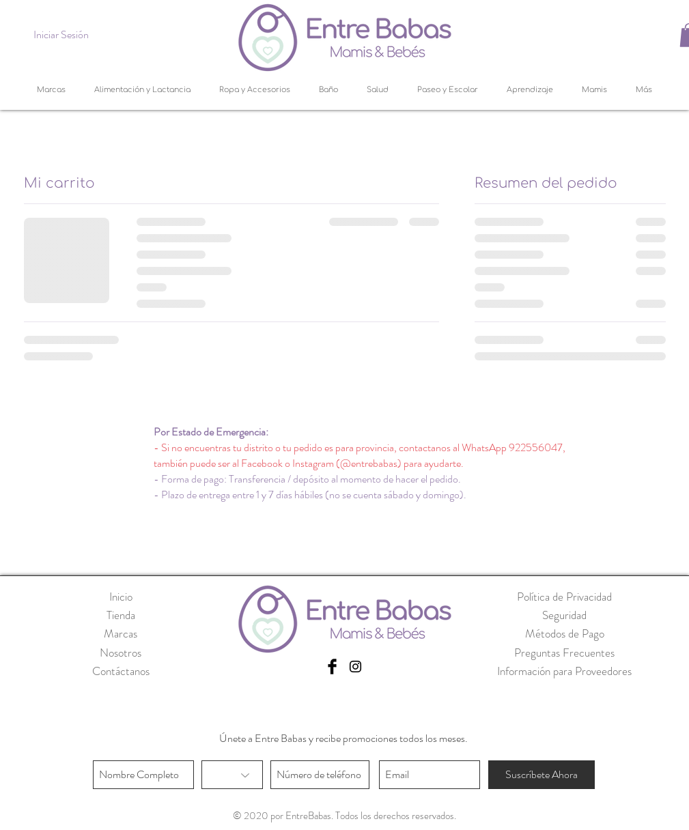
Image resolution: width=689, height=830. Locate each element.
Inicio (120, 596)
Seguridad (564, 615)
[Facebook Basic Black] (332, 666)
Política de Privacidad (564, 596)
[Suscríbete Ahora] (541, 774)
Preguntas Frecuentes (564, 652)
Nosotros (120, 652)
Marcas (120, 633)
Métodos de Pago (564, 633)
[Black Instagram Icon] (355, 666)
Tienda (121, 615)
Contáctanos (121, 671)
